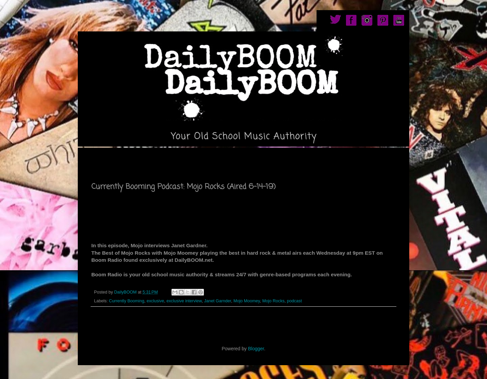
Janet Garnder (217, 301)
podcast (294, 301)
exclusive (155, 301)
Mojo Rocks (273, 301)
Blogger (256, 348)
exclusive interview (184, 301)
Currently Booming (126, 301)
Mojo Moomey (246, 301)
